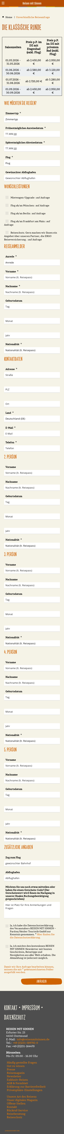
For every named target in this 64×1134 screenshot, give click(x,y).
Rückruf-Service (17, 1110)
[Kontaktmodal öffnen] (61, 3)
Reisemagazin (16, 1073)
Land (8, 412)
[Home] (9, 17)
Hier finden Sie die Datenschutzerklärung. (32, 935)
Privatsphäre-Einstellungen (24, 1090)
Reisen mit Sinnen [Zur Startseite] (32, 3)
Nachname (11, 286)
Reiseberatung (16, 1113)
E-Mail (9, 427)
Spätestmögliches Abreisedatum (24, 142)
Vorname (10, 271)
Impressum (31, 1008)
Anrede (10, 256)
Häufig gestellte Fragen (22, 1062)
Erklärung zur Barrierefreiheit (26, 1086)
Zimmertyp (12, 113)
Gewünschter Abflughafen (20, 172)
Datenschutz (15, 1017)
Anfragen (41, 981)
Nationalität (12, 344)
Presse (11, 1069)
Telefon (10, 442)
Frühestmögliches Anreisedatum (24, 128)
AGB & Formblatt (17, 1083)
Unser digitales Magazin (22, 1100)
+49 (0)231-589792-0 (25, 1042)
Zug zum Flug (13, 857)
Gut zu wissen (16, 1066)
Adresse (10, 369)
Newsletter (14, 1076)
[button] (3, 3)
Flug (8, 157)
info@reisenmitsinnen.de (33, 1039)
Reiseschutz (14, 1117)
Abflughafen (12, 872)
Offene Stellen (16, 1103)
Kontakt (10, 1008)
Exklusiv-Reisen (17, 1079)
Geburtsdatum (13, 300)
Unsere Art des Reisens (22, 1096)
